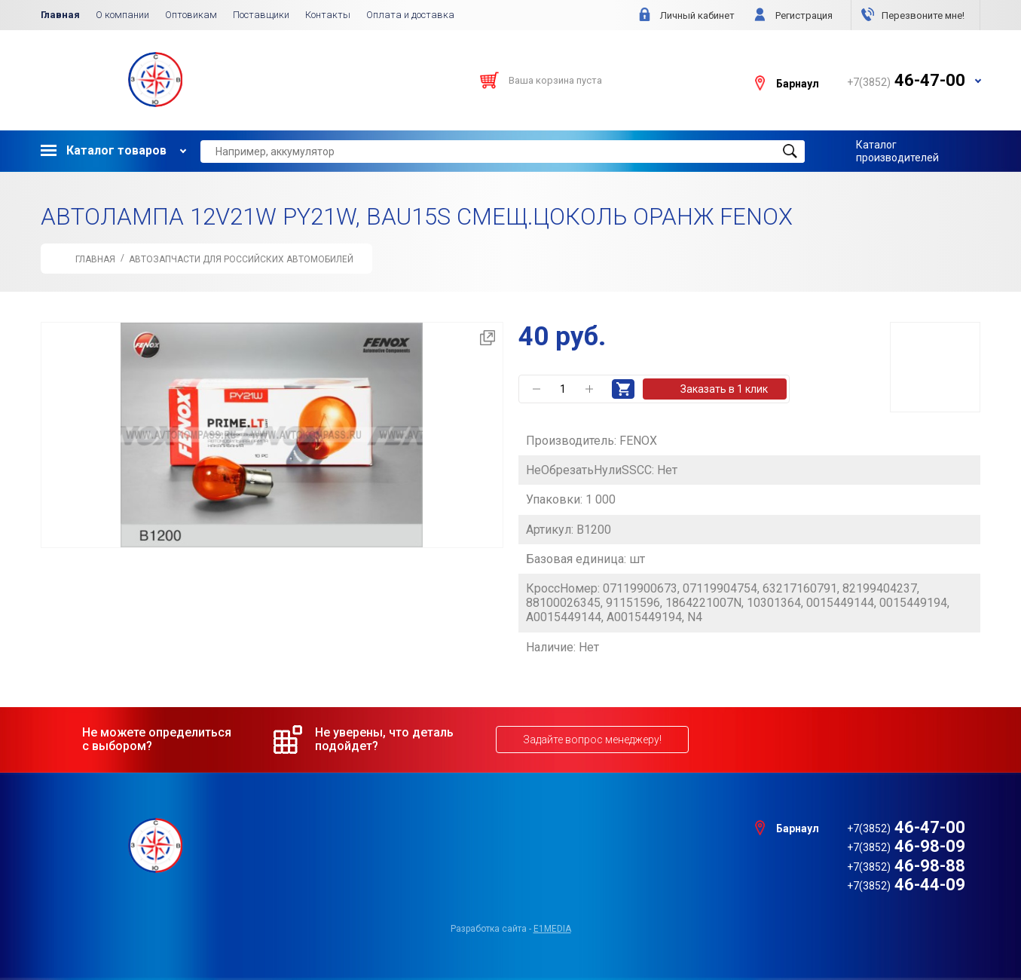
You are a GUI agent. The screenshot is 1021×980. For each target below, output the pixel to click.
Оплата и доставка (410, 14)
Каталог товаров (104, 150)
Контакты (327, 14)
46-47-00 (906, 827)
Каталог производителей (897, 151)
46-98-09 (906, 846)
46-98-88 (906, 865)
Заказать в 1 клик (724, 389)
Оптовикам (191, 14)
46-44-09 (906, 884)
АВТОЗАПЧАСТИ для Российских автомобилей (241, 259)
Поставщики (261, 14)
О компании (122, 14)
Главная (60, 14)
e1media (552, 928)
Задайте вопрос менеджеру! (592, 739)
